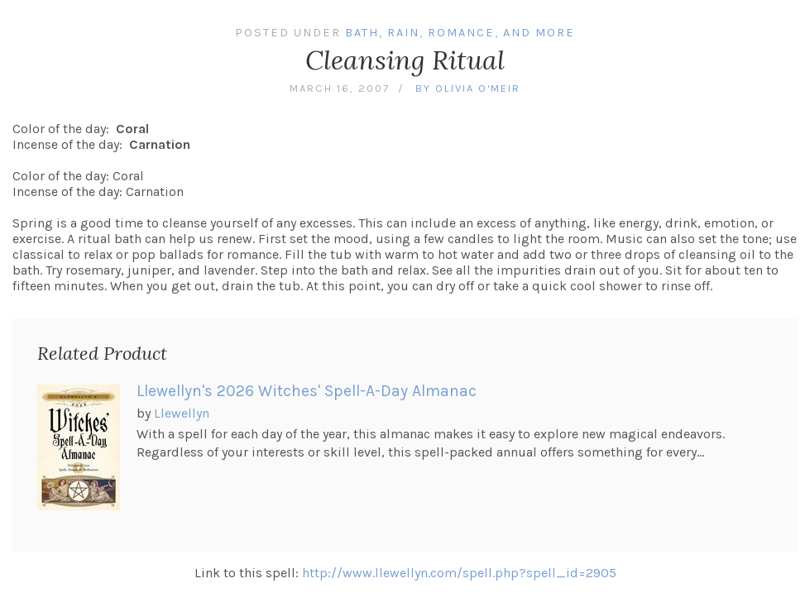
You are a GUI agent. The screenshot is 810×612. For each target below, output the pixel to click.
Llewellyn (181, 413)
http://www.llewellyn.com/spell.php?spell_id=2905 (459, 573)
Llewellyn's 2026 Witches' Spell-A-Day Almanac (307, 390)
